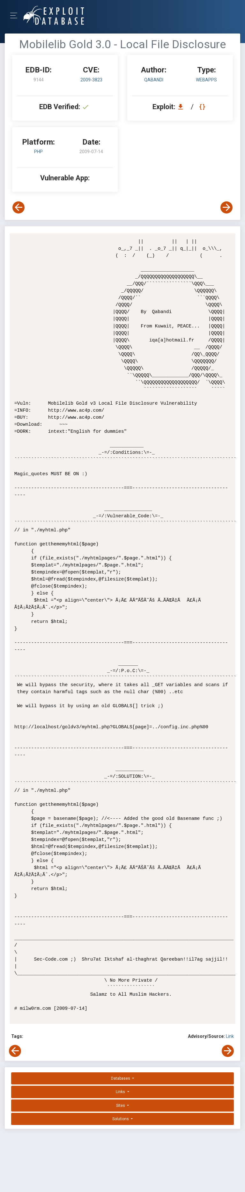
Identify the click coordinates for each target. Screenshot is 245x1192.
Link (230, 1036)
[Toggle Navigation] (16, 15)
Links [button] (121, 1092)
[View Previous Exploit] (18, 207)
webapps (206, 79)
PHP (38, 151)
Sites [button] (121, 1105)
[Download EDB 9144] (182, 107)
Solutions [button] (121, 1119)
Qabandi (153, 79)
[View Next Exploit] (226, 207)
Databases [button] (121, 1078)
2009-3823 (91, 79)
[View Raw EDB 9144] (203, 107)
